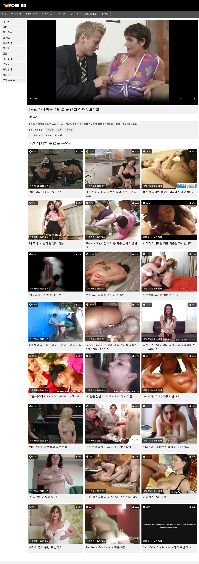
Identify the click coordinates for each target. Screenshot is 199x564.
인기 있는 (47, 14)
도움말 (104, 14)
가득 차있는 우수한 (87, 14)
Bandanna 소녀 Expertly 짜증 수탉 (106, 547)
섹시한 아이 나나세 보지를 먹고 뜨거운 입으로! (111, 193)
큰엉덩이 (7, 69)
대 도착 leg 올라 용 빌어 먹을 (46, 243)
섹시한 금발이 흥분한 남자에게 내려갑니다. (169, 191)
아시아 (6, 21)
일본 (5, 27)
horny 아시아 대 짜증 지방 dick (161, 396)
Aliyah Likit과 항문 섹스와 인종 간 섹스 (166, 446)
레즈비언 (7, 43)
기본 (4, 14)
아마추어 (7, 59)
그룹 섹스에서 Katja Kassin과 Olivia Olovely (54, 396)
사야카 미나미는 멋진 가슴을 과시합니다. (167, 243)
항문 (5, 53)
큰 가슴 (6, 37)
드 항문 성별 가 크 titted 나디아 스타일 (109, 396)
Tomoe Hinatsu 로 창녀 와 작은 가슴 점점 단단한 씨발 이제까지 (112, 346)
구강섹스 (7, 64)
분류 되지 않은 (10, 80)
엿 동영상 (16, 14)
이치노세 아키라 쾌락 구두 (45, 294)
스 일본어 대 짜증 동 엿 (43, 497)
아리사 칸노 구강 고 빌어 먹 (46, 547)
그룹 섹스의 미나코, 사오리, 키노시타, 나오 (112, 497)
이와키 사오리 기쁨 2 (155, 497)
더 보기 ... (59, 135)
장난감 (6, 74)
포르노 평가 (31, 14)
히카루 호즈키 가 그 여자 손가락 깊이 (108, 446)
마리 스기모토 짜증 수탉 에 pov (105, 294)
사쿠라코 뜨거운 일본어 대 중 (160, 294)
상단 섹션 (61, 14)
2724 (35, 117)
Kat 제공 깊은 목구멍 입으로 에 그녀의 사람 (55, 345)
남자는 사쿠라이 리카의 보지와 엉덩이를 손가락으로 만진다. (169, 346)
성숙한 (6, 48)
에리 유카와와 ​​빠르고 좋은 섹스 (48, 446)
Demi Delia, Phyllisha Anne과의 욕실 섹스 (167, 547)
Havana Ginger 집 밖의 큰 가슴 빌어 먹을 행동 (112, 245)
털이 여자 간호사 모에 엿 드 (46, 191)
